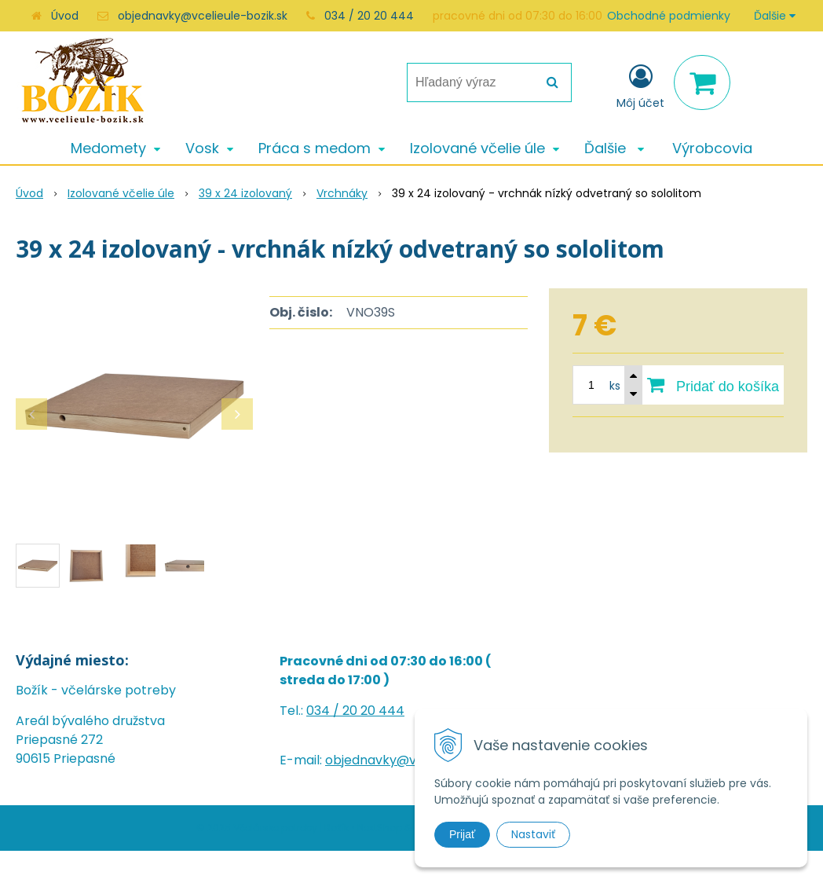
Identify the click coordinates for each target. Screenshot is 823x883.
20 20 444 (373, 711)
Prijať (462, 834)
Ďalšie (775, 16)
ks (614, 386)
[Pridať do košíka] (713, 385)
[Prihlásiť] (640, 86)
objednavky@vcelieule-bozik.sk (202, 16)
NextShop (379, 827)
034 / (324, 711)
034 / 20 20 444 (369, 16)
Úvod (65, 16)
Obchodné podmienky (668, 16)
